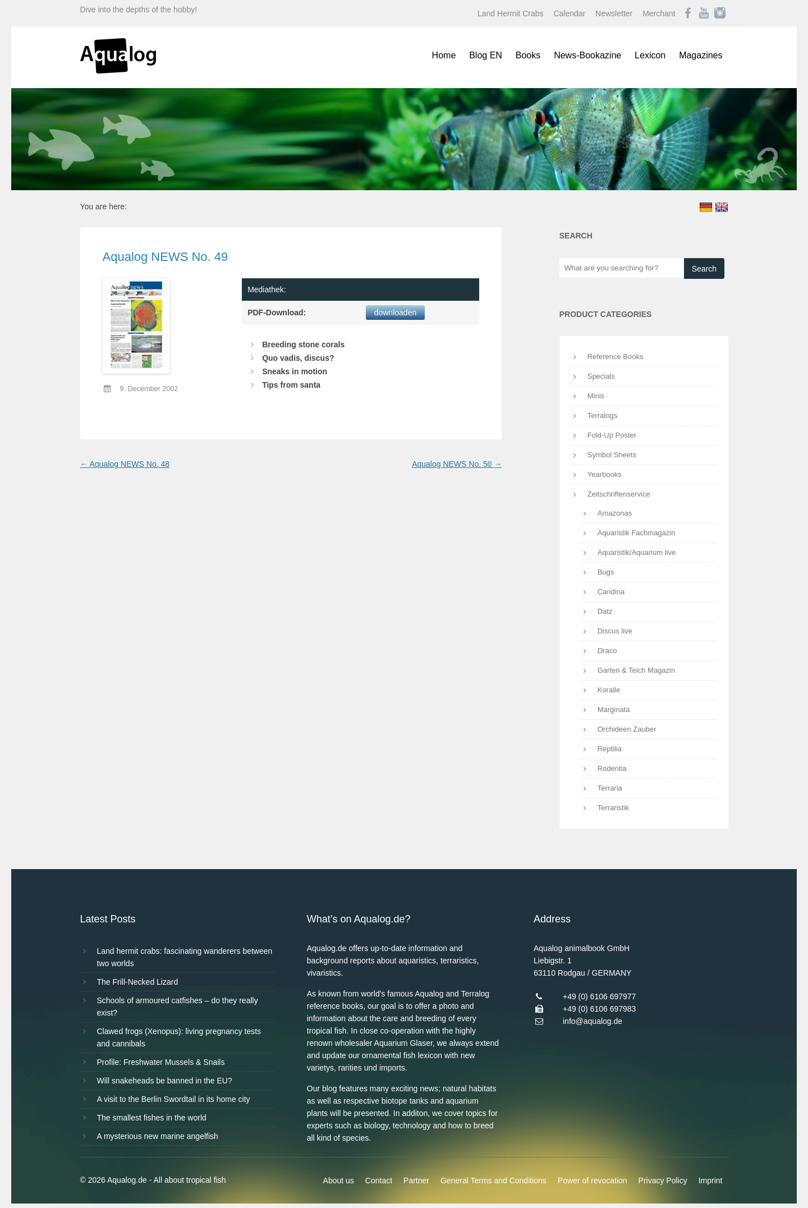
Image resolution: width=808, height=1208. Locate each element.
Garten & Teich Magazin (637, 670)
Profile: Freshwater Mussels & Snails (161, 1062)
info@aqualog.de (592, 1021)
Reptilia (610, 749)
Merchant (658, 13)
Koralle (609, 690)
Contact (378, 1180)
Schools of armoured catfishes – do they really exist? (177, 1006)
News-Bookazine (587, 55)
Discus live (615, 631)
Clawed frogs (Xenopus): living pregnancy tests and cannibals (179, 1037)
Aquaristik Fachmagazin (637, 533)
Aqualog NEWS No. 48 (125, 464)
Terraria (610, 788)
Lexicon (650, 55)
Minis (595, 396)
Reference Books (615, 356)
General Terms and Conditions (493, 1180)
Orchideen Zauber (627, 729)
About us (338, 1180)
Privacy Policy (663, 1180)
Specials (601, 376)
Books (528, 55)
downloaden (395, 312)
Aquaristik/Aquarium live (637, 552)
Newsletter (613, 13)
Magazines (700, 55)
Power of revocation (592, 1180)
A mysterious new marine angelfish (157, 1136)
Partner (416, 1180)
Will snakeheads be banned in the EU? (164, 1080)
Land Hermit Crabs (511, 13)
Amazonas (615, 513)
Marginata (614, 709)
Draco (607, 650)
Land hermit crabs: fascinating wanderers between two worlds (185, 957)
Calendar (569, 13)
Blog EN (485, 55)
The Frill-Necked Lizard (137, 981)
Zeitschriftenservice (618, 494)
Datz (605, 611)
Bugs (606, 572)
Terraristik (613, 807)
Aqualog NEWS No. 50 (457, 464)
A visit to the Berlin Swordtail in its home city (173, 1099)
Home (444, 55)
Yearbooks (604, 474)
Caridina (611, 591)
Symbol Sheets (611, 455)
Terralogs (602, 415)
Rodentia (612, 768)
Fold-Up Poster (611, 435)
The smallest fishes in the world (151, 1117)
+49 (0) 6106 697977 (599, 996)
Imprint (711, 1180)
